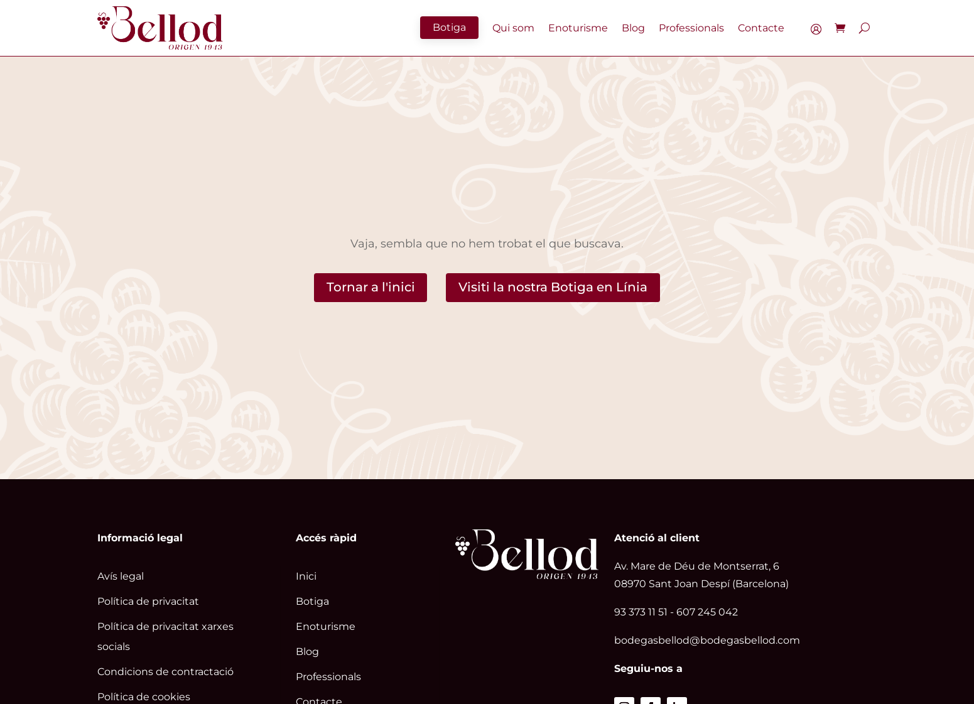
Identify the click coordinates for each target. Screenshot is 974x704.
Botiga (449, 27)
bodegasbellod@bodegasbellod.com (707, 640)
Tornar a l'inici (370, 287)
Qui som (513, 28)
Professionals (691, 28)
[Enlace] (160, 28)
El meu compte (819, 31)
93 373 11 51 (641, 612)
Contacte (761, 28)
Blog (633, 28)
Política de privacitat (148, 601)
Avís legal (120, 576)
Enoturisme (578, 28)
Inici (306, 576)
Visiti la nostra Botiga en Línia (552, 287)
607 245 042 (707, 612)
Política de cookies (143, 697)
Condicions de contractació (165, 672)
